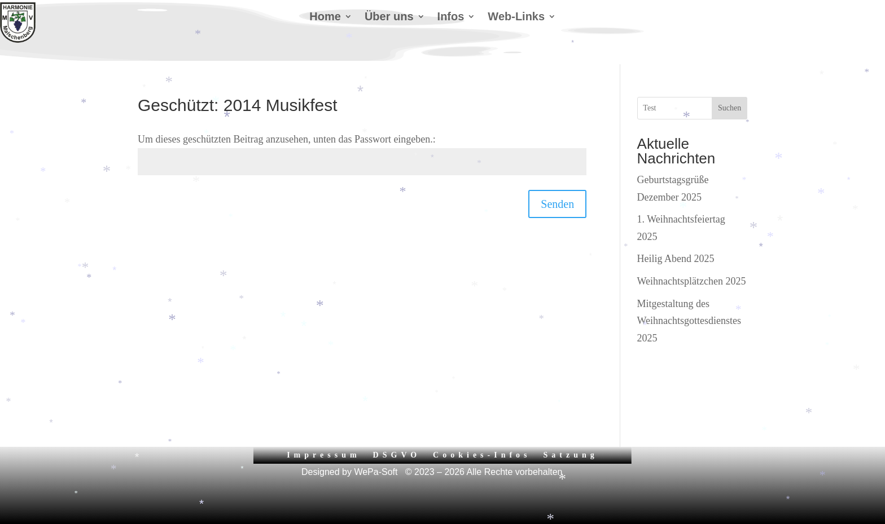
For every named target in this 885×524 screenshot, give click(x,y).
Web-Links (516, 17)
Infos (451, 17)
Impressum (323, 455)
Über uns (389, 17)
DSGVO (397, 455)
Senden (557, 204)
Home (325, 17)
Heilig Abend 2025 (676, 258)
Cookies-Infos (482, 455)
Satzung (571, 455)
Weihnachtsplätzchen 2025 (691, 281)
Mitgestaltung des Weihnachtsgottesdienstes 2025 (689, 321)
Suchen (729, 108)
